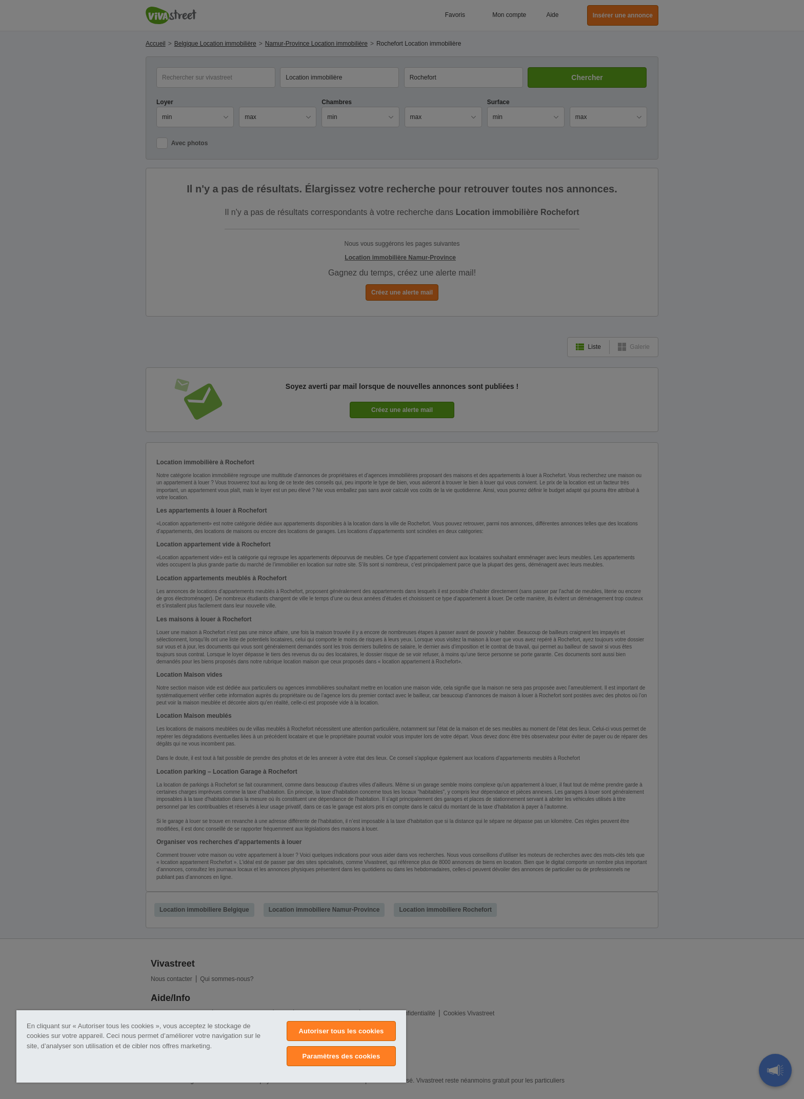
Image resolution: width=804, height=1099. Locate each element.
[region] (211, 1046)
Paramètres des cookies (341, 1056)
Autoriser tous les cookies (341, 1031)
